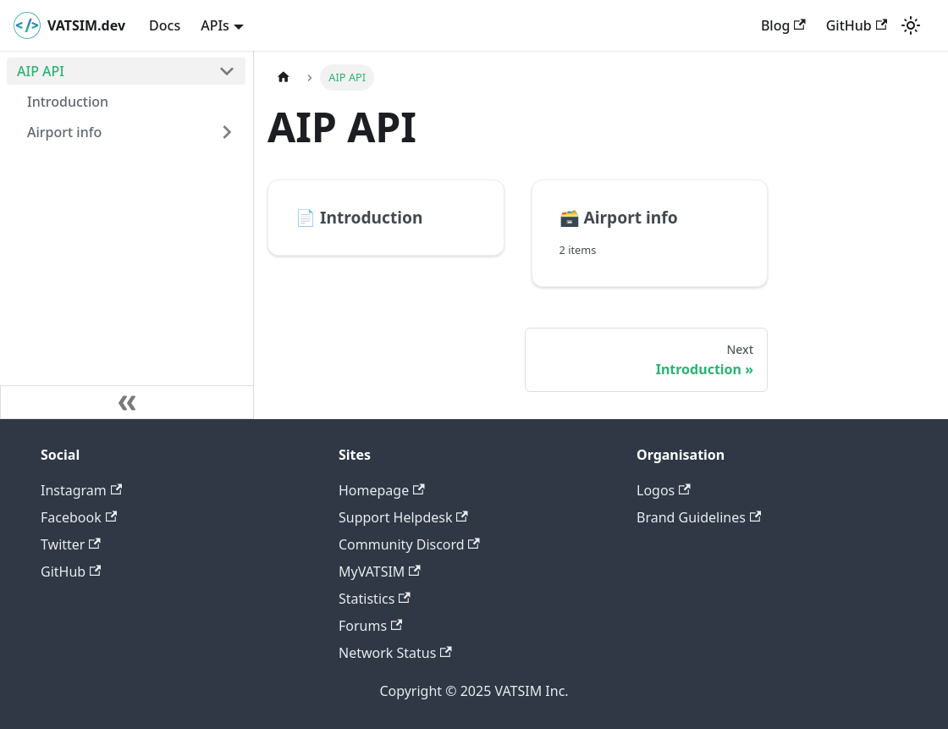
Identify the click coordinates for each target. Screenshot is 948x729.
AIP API (40, 71)
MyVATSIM (380, 571)
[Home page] (283, 77)
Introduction (67, 101)
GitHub (856, 25)
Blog (783, 25)
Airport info (64, 132)
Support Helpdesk (403, 517)
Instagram (81, 490)
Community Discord (409, 544)
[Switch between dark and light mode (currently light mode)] (910, 25)
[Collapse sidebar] (127, 402)
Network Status (395, 652)
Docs (164, 25)
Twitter (71, 544)
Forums (370, 625)
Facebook (79, 517)
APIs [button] (215, 25)
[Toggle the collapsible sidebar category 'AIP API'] (226, 71)
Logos (664, 490)
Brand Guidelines (699, 517)
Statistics (375, 598)
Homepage (382, 490)
